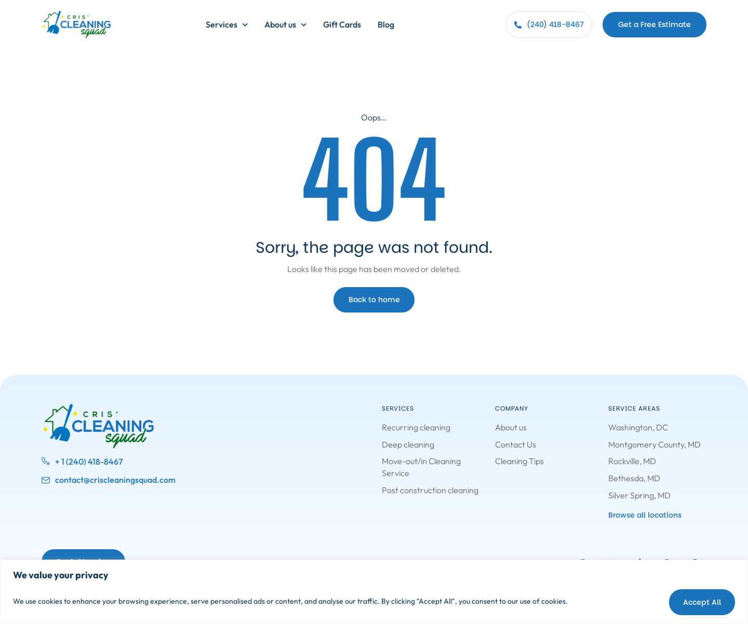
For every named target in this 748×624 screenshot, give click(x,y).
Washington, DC (638, 427)
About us (285, 25)
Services (227, 25)
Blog (386, 24)
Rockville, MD (632, 461)
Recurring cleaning (416, 427)
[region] (374, 592)
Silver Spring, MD (639, 495)
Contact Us (515, 444)
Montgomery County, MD (654, 444)
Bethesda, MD (634, 477)
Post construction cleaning (430, 489)
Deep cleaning (408, 444)
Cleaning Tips (519, 461)
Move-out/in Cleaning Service (421, 467)
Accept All (699, 601)
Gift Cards (342, 24)
